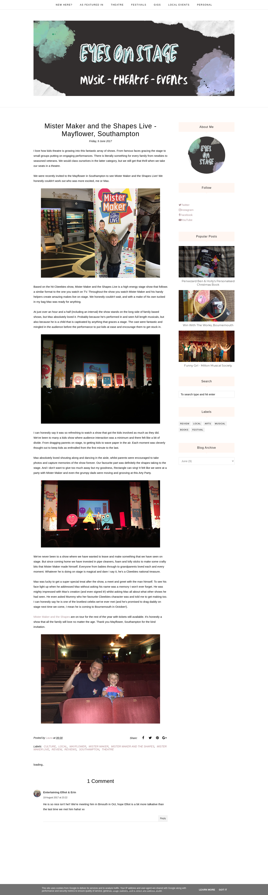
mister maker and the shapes (132, 746)
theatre (108, 749)
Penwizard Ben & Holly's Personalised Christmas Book (208, 282)
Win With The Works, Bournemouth (208, 325)
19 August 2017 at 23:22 (55, 797)
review (57, 749)
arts (208, 423)
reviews (70, 749)
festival (197, 430)
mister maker (99, 746)
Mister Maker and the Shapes (52, 616)
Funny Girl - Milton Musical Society (208, 365)
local (62, 746)
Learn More (207, 889)
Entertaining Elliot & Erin (59, 792)
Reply (163, 818)
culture (50, 746)
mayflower (78, 746)
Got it (223, 889)
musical (220, 423)
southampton (89, 749)
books (184, 430)
